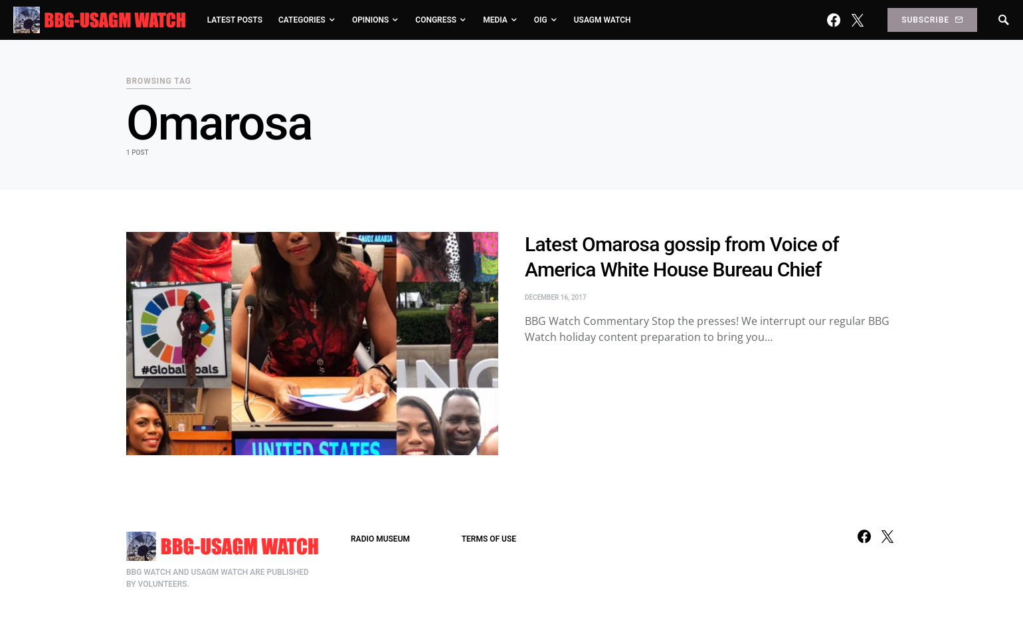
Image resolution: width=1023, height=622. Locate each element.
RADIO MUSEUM (380, 539)
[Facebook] (833, 20)
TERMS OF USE (489, 539)
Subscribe (932, 20)
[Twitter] (857, 20)
